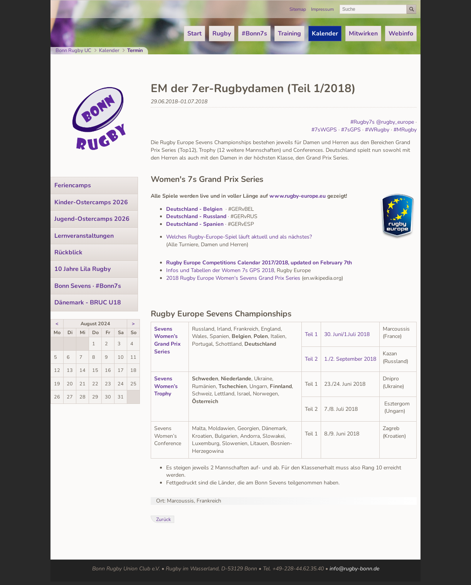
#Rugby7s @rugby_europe (382, 122)
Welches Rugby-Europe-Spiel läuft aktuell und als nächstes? (239, 236)
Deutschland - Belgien (194, 209)
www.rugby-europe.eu (297, 196)
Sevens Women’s (166, 332)
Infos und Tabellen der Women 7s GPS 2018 (220, 270)
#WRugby (377, 129)
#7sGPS (351, 129)
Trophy (162, 393)
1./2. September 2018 (350, 359)
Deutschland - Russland (196, 216)
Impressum (322, 9)
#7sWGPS (324, 129)
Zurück (163, 519)
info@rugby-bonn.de (354, 568)
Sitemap (297, 9)
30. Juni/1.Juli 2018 (347, 334)
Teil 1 (311, 334)
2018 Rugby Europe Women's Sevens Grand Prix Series (233, 278)
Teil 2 (311, 359)
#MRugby (405, 129)
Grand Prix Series (167, 347)
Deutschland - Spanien (195, 224)
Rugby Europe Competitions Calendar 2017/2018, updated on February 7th (259, 262)
